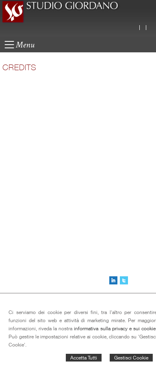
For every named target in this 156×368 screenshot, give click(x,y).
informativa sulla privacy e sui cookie (114, 328)
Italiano (138, 27)
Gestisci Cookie (131, 358)
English (145, 27)
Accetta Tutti (83, 358)
